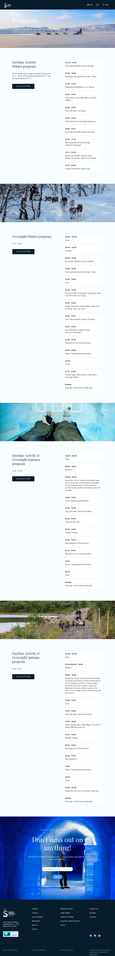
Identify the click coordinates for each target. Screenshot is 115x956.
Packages (92, 913)
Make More (93, 954)
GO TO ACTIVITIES (23, 86)
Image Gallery (65, 913)
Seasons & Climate (67, 917)
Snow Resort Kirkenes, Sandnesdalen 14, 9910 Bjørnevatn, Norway (11, 924)
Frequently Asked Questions (70, 921)
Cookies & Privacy (67, 950)
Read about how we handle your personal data (57, 886)
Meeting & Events (67, 909)
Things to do (93, 909)
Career (63, 925)
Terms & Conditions (38, 950)
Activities (35, 909)
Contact (34, 929)
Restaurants (36, 921)
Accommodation (37, 917)
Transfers (35, 913)
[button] (90, 4)
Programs (92, 917)
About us (35, 925)
